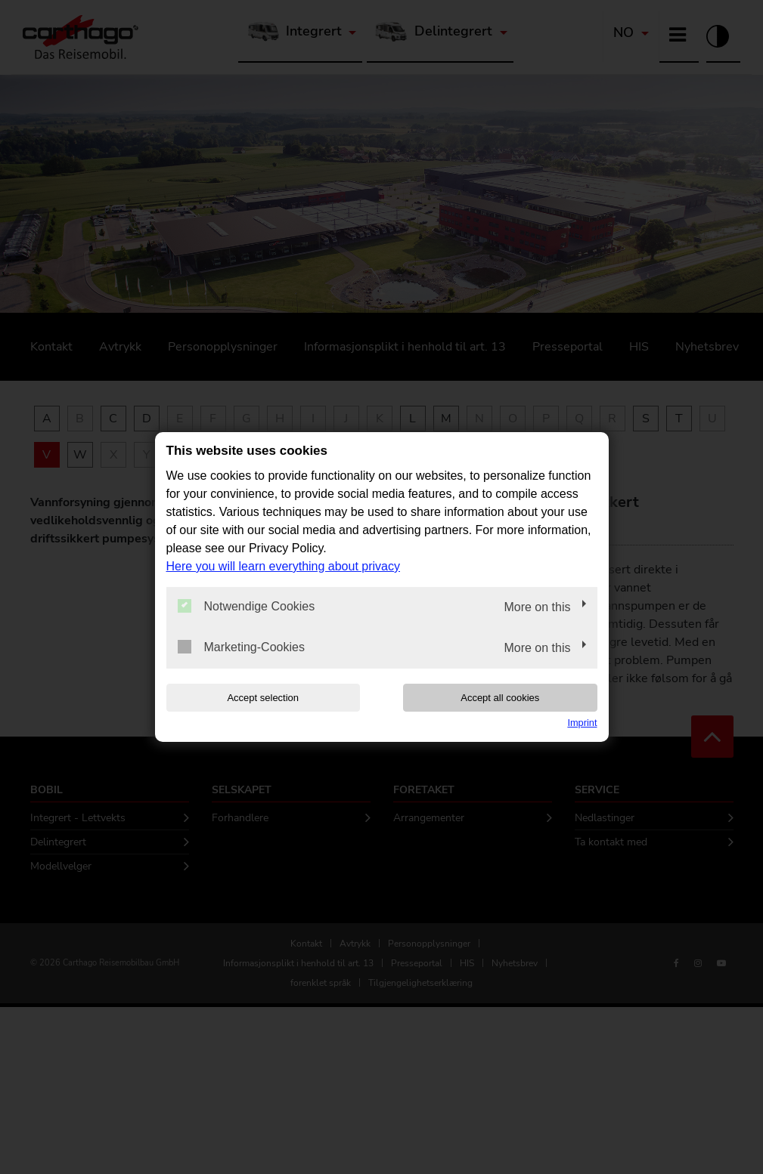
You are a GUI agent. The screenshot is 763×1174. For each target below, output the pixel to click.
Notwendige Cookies (246, 606)
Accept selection (263, 697)
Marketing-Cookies (241, 646)
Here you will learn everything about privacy (283, 566)
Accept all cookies (500, 697)
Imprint (582, 722)
